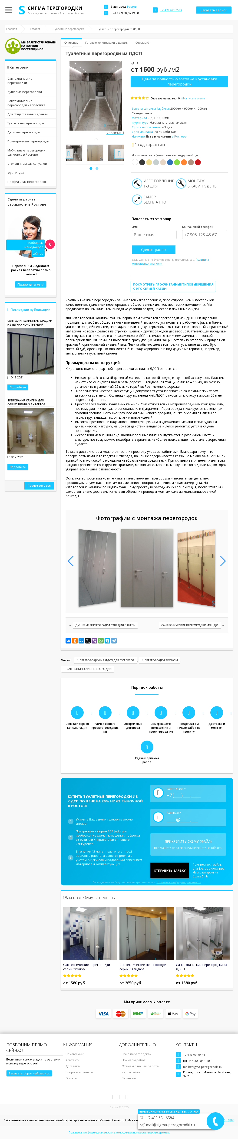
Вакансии (129, 1078)
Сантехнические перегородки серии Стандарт (142, 966)
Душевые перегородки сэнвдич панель (105, 625)
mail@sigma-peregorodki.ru (202, 1067)
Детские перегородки (23, 132)
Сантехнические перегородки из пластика (26, 103)
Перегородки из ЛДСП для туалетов (107, 660)
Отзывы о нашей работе (140, 1066)
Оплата (71, 1078)
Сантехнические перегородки (19, 80)
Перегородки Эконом (161, 660)
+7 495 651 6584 (194, 1055)
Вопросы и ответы (79, 1072)
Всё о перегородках (136, 1054)
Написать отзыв (193, 98)
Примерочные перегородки (28, 141)
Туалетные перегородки (25, 123)
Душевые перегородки (24, 92)
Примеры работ (133, 1060)
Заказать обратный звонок (29, 1073)
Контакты (73, 1060)
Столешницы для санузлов (27, 163)
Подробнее (18, 387)
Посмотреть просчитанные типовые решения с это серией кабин (173, 286)
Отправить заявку (170, 870)
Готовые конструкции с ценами (107, 42)
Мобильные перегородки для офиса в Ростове (26, 152)
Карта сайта (131, 1072)
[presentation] (68, 154)
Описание (71, 42)
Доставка (73, 1066)
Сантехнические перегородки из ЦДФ (189, 625)
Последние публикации (30, 309)
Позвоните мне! (30, 284)
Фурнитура (15, 173)
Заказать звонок (214, 10)
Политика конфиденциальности (179, 882)
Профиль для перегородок (27, 182)
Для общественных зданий (27, 114)
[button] (91, 168)
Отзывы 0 (142, 42)
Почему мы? (74, 1054)
